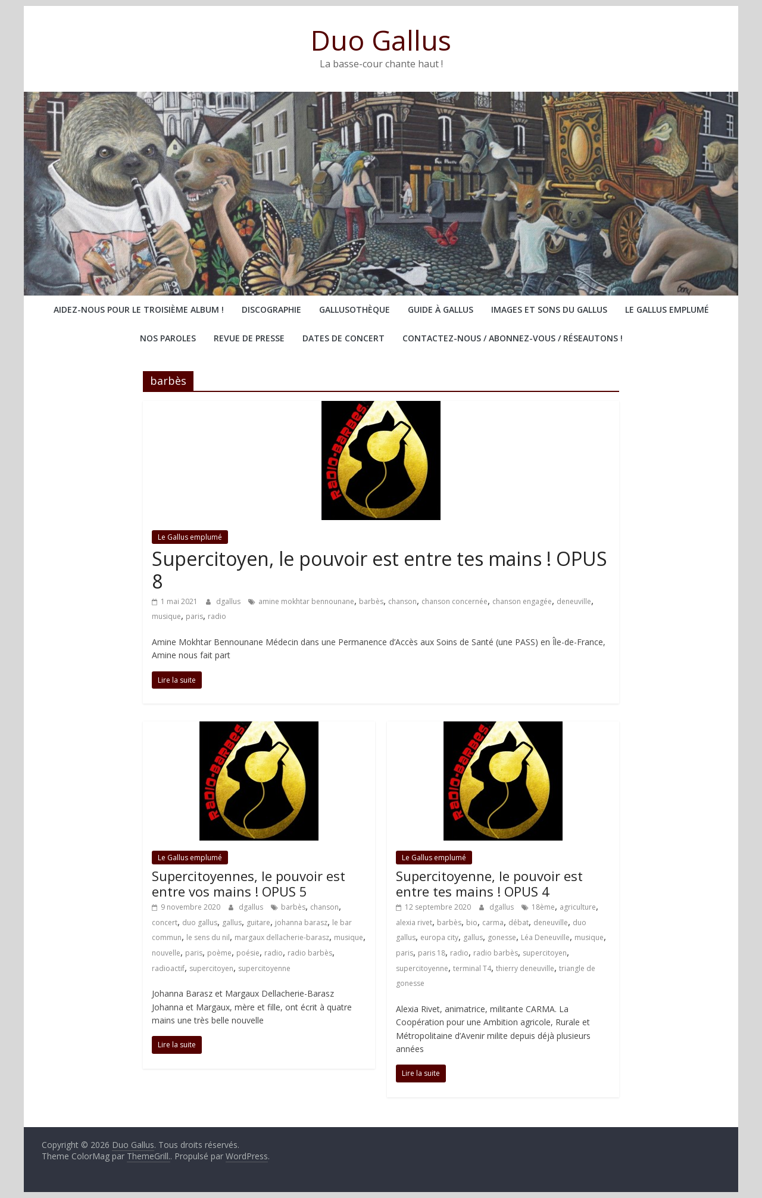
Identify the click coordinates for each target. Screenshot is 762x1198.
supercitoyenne (264, 968)
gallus (232, 922)
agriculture (578, 907)
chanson (402, 601)
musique (166, 616)
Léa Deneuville (545, 937)
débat (518, 922)
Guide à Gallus (440, 309)
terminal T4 (472, 968)
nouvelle (166, 953)
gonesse (502, 937)
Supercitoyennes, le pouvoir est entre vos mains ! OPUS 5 (248, 883)
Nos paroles (168, 338)
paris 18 (431, 953)
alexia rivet (414, 922)
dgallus (229, 601)
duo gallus (199, 922)
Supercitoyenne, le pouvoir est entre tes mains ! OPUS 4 (489, 883)
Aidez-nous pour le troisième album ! (139, 309)
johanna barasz (301, 922)
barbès (371, 601)
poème (219, 953)
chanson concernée (454, 601)
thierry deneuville (525, 968)
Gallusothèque (354, 309)
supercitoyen (211, 968)
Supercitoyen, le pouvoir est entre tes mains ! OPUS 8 (379, 570)
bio (471, 922)
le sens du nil (208, 937)
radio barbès (310, 953)
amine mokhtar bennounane (306, 601)
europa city (439, 937)
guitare (258, 922)
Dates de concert (343, 338)
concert (164, 922)
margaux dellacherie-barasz (282, 937)
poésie (248, 953)
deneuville (574, 601)
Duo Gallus (381, 39)
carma (493, 922)
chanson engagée (522, 601)
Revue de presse (249, 338)
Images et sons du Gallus (549, 309)
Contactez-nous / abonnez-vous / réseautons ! (512, 338)
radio (217, 616)
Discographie (271, 309)
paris (194, 616)
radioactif (168, 968)
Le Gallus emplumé (667, 309)
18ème (543, 907)
